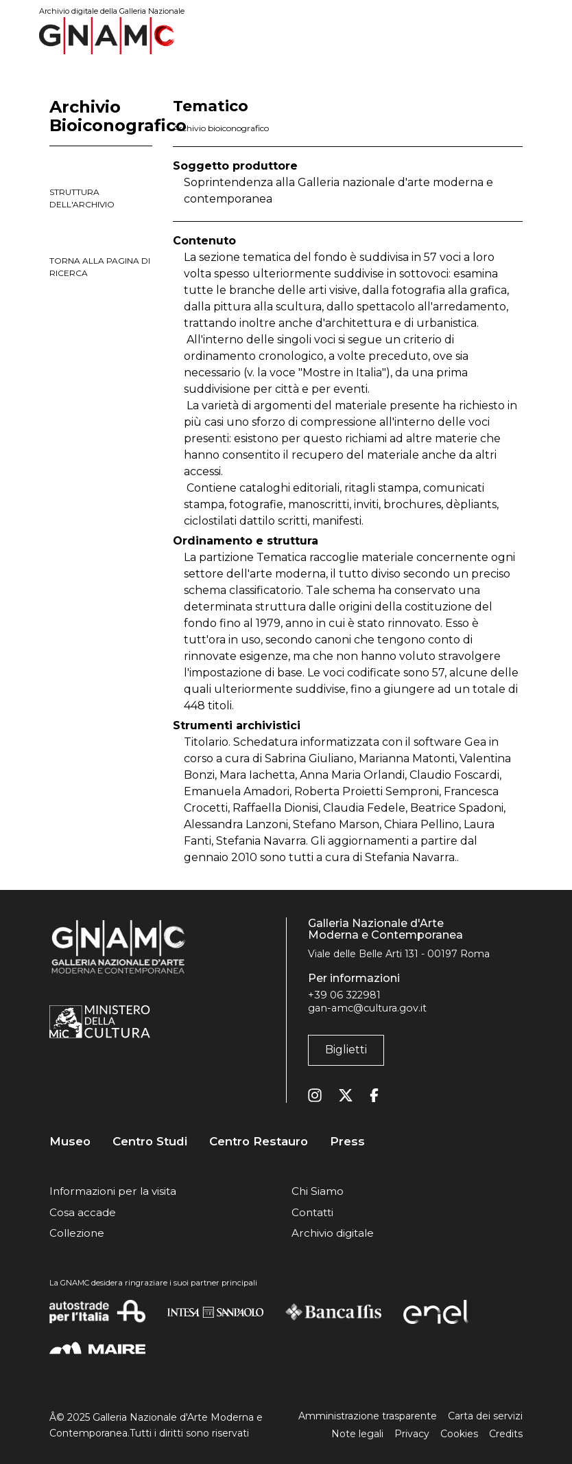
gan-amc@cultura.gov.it (367, 1008)
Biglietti (346, 1049)
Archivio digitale (332, 1232)
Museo (70, 1141)
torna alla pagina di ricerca (99, 266)
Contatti (312, 1212)
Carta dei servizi (485, 1416)
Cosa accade (82, 1212)
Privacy (411, 1434)
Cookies (459, 1434)
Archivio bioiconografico (221, 128)
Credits (506, 1434)
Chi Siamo (317, 1191)
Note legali (357, 1434)
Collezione (76, 1232)
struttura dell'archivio (82, 198)
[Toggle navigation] (513, 35)
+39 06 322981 (344, 995)
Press (347, 1141)
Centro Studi (149, 1141)
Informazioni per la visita (112, 1191)
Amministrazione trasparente (367, 1416)
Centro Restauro (258, 1141)
